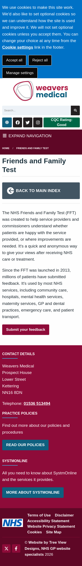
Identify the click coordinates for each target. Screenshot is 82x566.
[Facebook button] (17, 122)
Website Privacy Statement (51, 526)
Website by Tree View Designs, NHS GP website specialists (47, 548)
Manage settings (19, 73)
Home (5, 148)
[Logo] (41, 90)
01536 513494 (37, 403)
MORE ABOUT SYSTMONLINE (32, 492)
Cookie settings (17, 47)
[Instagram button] (37, 122)
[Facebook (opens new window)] (16, 548)
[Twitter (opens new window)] (6, 548)
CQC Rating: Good (62, 122)
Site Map (53, 532)
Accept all (14, 60)
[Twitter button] (27, 122)
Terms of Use (39, 515)
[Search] (36, 111)
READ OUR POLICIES (25, 445)
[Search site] (75, 111)
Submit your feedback (25, 329)
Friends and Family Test (32, 148)
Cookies (34, 532)
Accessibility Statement (48, 521)
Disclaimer (64, 515)
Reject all (40, 60)
